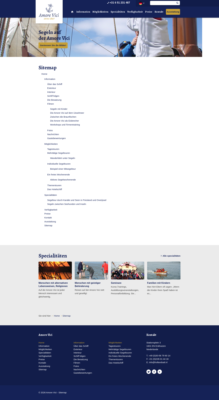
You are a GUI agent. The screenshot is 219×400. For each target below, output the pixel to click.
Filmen (50, 104)
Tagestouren (53, 149)
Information (83, 11)
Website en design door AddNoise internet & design (117, 392)
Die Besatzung (54, 100)
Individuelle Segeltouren (59, 164)
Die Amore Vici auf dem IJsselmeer (67, 113)
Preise (148, 11)
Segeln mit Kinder (58, 109)
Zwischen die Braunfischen (63, 117)
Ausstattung (173, 12)
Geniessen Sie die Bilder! (53, 45)
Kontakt (159, 11)
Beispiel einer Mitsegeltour (63, 169)
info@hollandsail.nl (158, 362)
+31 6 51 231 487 (118, 2)
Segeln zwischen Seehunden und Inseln (66, 204)
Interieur (51, 92)
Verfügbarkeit (135, 11)
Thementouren (54, 185)
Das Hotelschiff (54, 189)
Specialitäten (118, 11)
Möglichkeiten (100, 11)
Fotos (50, 130)
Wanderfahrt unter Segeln (62, 158)
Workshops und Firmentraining (65, 124)
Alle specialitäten (170, 255)
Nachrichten (53, 134)
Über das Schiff (54, 84)
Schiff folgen (53, 96)
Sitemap (48, 225)
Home (44, 74)
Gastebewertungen (56, 138)
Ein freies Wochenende (58, 174)
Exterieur (51, 88)
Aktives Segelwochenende (63, 179)
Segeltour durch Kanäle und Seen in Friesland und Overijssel (76, 200)
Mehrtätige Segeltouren (58, 153)
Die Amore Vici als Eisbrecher (64, 120)
